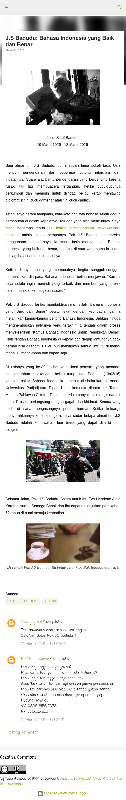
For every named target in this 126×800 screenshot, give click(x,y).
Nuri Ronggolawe (35, 659)
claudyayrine (31, 622)
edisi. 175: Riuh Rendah (22, 601)
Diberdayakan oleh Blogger (63, 793)
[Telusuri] (119, 7)
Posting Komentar (22, 732)
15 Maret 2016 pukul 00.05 (43, 644)
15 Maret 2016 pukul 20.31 (42, 720)
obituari (50, 601)
